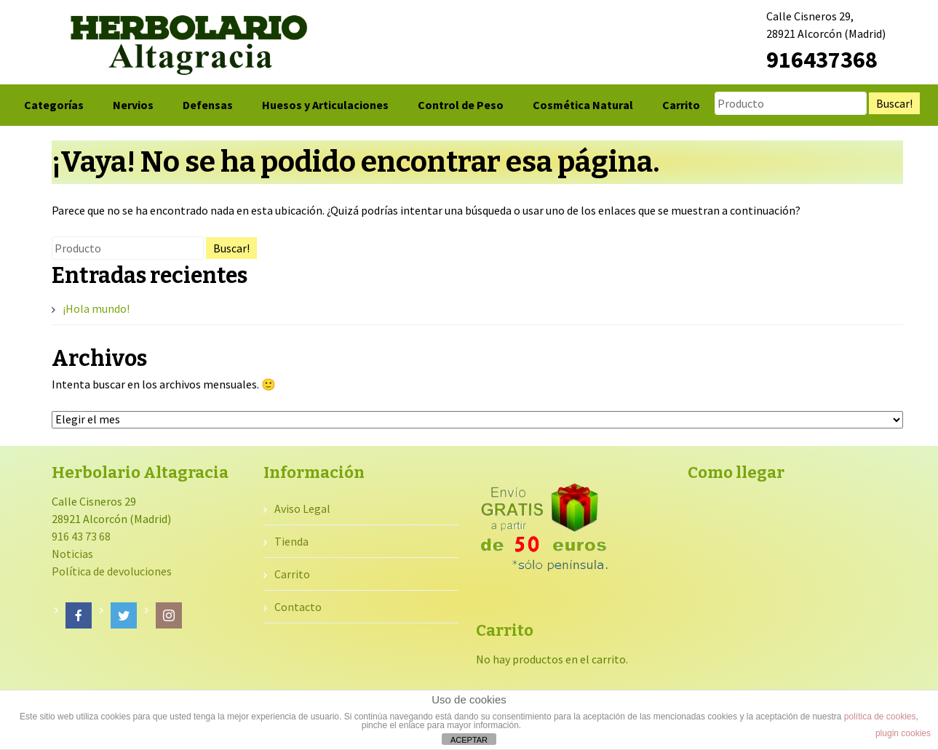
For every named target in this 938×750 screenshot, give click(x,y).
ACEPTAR (469, 739)
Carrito (681, 104)
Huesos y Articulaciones (325, 104)
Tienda (291, 541)
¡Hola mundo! (96, 308)
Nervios (133, 104)
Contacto (298, 606)
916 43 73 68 (81, 536)
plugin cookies (903, 733)
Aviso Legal (302, 508)
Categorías (54, 104)
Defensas (208, 104)
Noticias (72, 553)
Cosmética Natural (583, 104)
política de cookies (880, 716)
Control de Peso (461, 104)
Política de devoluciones (112, 571)
